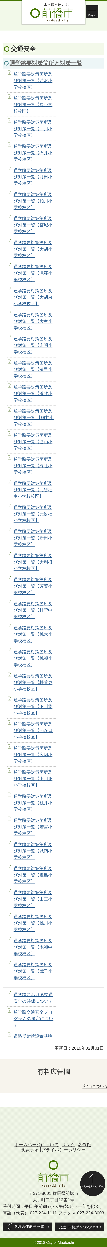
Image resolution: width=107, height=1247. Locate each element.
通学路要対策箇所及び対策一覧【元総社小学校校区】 (33, 514)
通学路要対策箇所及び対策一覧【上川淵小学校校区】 (33, 779)
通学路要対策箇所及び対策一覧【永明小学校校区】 (33, 345)
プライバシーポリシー (63, 1149)
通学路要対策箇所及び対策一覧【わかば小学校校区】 (33, 731)
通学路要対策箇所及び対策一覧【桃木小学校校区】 (33, 634)
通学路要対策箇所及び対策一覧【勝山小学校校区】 (33, 442)
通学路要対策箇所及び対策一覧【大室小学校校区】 (33, 321)
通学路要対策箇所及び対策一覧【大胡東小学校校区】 (33, 297)
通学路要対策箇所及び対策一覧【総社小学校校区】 (33, 466)
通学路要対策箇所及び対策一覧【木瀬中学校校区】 (33, 947)
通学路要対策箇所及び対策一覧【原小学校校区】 (33, 105)
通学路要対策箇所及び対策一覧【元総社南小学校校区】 (33, 490)
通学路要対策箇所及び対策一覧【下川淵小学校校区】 (33, 706)
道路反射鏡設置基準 (33, 1036)
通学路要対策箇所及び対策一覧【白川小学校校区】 (33, 129)
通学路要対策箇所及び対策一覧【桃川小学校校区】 (33, 923)
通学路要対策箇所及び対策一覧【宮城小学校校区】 (33, 225)
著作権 (84, 1144)
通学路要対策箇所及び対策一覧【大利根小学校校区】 (33, 562)
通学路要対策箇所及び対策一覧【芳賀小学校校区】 (33, 586)
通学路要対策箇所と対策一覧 (46, 63)
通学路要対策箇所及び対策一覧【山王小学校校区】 (33, 899)
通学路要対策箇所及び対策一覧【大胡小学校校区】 (33, 249)
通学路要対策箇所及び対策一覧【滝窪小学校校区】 (33, 273)
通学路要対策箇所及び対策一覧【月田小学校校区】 (33, 177)
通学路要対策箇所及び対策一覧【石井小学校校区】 (33, 153)
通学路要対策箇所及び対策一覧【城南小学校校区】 (33, 851)
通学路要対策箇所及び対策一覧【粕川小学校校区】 (33, 201)
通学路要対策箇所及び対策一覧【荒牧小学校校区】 (33, 393)
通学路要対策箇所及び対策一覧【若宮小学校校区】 (33, 827)
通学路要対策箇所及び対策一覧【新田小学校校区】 (33, 538)
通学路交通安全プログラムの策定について (33, 1019)
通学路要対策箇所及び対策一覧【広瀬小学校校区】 (33, 755)
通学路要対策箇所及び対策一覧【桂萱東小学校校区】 (33, 682)
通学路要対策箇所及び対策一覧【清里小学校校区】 (33, 369)
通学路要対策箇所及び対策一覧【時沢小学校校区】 (33, 81)
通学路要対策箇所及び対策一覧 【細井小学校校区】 (34, 417)
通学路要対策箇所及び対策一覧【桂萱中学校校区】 (33, 610)
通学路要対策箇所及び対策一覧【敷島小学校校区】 (33, 875)
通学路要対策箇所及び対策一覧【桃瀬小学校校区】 (33, 658)
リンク (68, 1144)
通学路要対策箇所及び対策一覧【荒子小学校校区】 (33, 971)
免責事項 (30, 1149)
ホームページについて (36, 1144)
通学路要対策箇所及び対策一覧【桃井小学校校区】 (33, 803)
